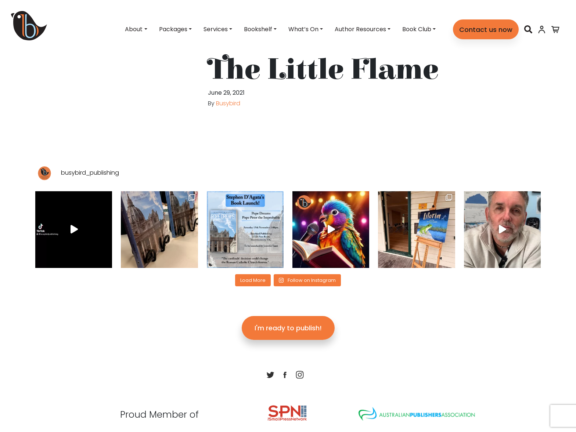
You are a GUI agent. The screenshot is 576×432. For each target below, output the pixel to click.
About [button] (134, 29)
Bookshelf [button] (258, 29)
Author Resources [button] (360, 29)
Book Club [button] (416, 29)
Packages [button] (173, 29)
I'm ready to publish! (288, 328)
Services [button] (216, 29)
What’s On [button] (303, 29)
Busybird (228, 103)
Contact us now (485, 29)
